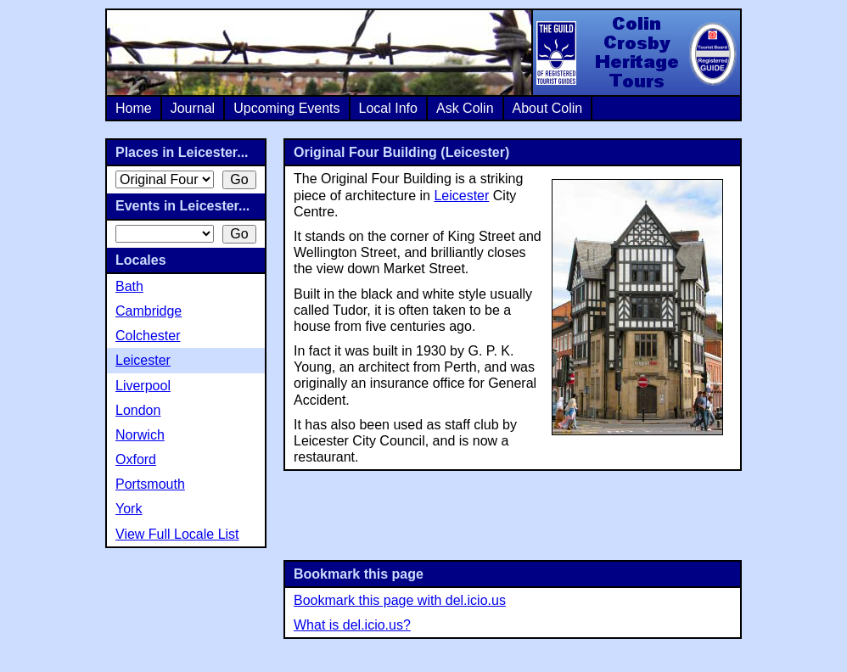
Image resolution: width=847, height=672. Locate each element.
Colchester (147, 335)
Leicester (461, 195)
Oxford (135, 459)
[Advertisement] (512, 513)
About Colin (548, 108)
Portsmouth (150, 484)
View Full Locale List (177, 534)
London (137, 410)
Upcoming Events (286, 108)
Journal (193, 108)
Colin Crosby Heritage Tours (635, 52)
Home (133, 108)
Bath (129, 286)
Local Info (388, 108)
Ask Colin (465, 108)
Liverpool (143, 385)
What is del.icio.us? (352, 625)
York (128, 508)
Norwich (140, 435)
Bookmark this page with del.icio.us (400, 600)
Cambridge (148, 311)
